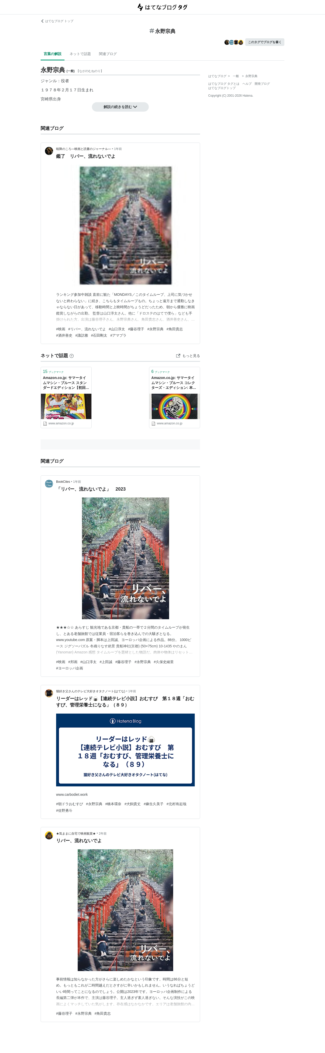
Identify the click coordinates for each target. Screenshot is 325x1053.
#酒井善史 (64, 335)
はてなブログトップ (222, 88)
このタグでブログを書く (265, 42)
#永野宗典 (155, 329)
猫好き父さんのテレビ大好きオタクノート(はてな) (90, 691)
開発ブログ (262, 83)
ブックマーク (53, 371)
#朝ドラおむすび (69, 804)
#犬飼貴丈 (132, 804)
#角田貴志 (175, 329)
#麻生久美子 (154, 804)
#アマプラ (118, 335)
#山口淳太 (117, 329)
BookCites (63, 482)
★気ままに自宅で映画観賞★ (76, 833)
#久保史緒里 (164, 662)
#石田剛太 (99, 335)
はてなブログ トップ (57, 21)
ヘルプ (247, 83)
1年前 (118, 149)
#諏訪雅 (81, 335)
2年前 (103, 833)
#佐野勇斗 (64, 810)
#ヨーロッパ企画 (69, 668)
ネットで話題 (80, 54)
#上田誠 (106, 662)
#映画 (60, 329)
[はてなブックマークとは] (72, 355)
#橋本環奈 (113, 804)
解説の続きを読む (120, 107)
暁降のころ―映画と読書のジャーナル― (83, 149)
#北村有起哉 (176, 804)
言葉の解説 (52, 54)
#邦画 (72, 662)
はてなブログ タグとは (223, 83)
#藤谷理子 (136, 329)
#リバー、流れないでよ (87, 329)
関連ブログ (108, 54)
